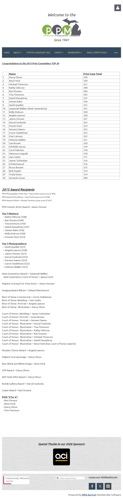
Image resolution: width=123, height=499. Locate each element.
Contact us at (94, 477)
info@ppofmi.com (109, 477)
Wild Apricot (89, 494)
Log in (117, 8)
